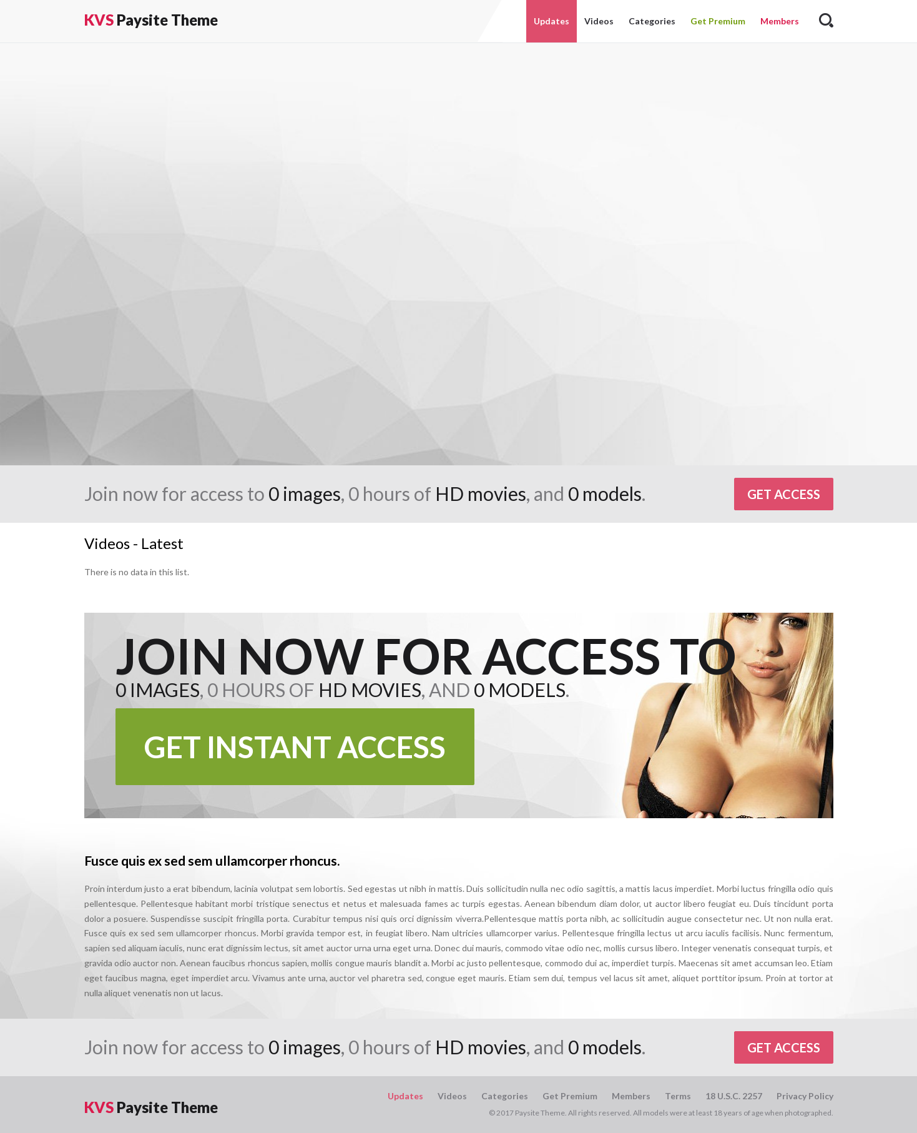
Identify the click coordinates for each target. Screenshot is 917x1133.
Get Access (783, 494)
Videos (599, 21)
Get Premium (717, 21)
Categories (652, 21)
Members (779, 21)
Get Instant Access (295, 746)
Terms (678, 1096)
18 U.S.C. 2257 (733, 1096)
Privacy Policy (805, 1096)
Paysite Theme (151, 20)
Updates (551, 21)
